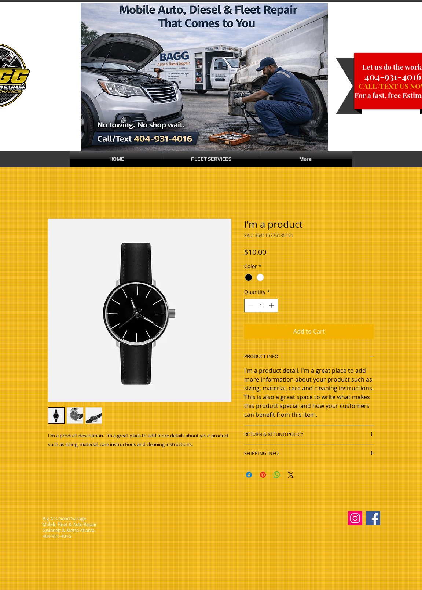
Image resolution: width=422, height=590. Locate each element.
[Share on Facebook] (249, 474)
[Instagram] (355, 518)
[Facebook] (373, 518)
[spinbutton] (261, 305)
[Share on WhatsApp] (276, 474)
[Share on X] (290, 474)
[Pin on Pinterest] (262, 474)
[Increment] (272, 305)
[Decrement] (249, 305)
